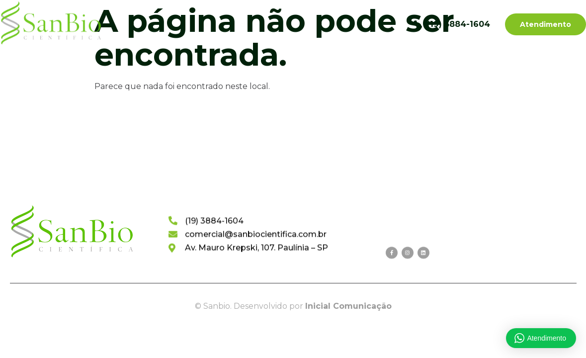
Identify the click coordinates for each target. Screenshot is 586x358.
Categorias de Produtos (247, 24)
